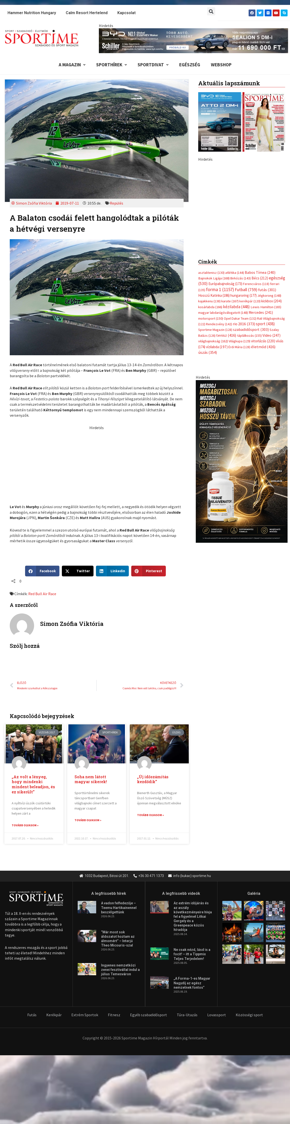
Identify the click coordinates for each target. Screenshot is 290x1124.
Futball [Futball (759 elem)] (246, 289)
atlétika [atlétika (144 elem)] (234, 272)
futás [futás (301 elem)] (267, 289)
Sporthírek (111, 65)
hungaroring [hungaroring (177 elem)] (243, 295)
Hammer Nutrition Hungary (32, 12)
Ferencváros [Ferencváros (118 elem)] (256, 284)
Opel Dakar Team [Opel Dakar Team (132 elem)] (240, 318)
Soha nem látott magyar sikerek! (91, 779)
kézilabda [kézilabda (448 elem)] (236, 306)
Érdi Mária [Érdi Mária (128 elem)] (239, 347)
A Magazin (72, 65)
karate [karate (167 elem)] (230, 301)
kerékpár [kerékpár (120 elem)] (250, 301)
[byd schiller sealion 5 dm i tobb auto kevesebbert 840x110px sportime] (193, 40)
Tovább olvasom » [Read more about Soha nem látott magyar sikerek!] (88, 820)
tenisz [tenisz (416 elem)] (226, 335)
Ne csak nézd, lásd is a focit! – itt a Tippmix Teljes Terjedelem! (192, 954)
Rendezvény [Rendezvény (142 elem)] (219, 324)
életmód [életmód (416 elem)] (263, 346)
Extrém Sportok (84, 1015)
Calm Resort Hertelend (87, 12)
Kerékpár (54, 1015)
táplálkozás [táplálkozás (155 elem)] (249, 335)
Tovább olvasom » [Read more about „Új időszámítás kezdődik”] (150, 815)
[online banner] (241, 204)
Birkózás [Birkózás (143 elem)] (240, 278)
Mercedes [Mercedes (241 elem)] (261, 312)
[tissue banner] (242, 460)
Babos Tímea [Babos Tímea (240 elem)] (260, 272)
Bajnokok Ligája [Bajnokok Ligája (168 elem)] (214, 278)
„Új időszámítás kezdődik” (152, 779)
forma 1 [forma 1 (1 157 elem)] (220, 289)
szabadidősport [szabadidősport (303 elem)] (251, 329)
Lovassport (216, 1015)
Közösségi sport (249, 1015)
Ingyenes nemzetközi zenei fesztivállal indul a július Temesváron (120, 970)
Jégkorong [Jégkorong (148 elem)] (269, 295)
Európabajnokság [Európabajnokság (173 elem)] (225, 284)
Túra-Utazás (187, 1015)
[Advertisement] (97, 464)
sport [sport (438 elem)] (265, 323)
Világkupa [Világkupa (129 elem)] (239, 341)
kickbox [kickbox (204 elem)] (271, 301)
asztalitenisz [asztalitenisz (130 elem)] (211, 272)
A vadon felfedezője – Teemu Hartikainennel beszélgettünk (119, 908)
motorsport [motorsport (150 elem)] (210, 318)
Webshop (221, 65)
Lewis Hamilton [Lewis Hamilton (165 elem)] (266, 307)
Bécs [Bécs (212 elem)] (260, 278)
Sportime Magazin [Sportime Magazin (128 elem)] (215, 330)
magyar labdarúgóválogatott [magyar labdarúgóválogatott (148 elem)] (223, 313)
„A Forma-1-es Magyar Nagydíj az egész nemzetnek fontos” (192, 983)
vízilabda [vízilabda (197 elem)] (217, 347)
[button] (211, 11)
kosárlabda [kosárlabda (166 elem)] (210, 307)
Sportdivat (153, 65)
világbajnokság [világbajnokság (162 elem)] (213, 341)
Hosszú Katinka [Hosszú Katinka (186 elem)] (214, 295)
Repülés (116, 203)
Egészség (189, 65)
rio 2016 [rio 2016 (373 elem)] (244, 323)
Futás (32, 1015)
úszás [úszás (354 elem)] (207, 352)
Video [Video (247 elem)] (271, 335)
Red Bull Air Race (42, 593)
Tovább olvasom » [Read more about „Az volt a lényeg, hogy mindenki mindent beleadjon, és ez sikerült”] (25, 825)
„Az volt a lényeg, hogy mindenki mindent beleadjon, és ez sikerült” (33, 784)
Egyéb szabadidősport (148, 1015)
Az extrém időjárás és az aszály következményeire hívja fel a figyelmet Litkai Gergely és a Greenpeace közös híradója (193, 917)
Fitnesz (114, 1015)
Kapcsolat (126, 12)
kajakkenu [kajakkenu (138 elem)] (209, 301)
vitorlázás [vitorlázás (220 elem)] (263, 341)
